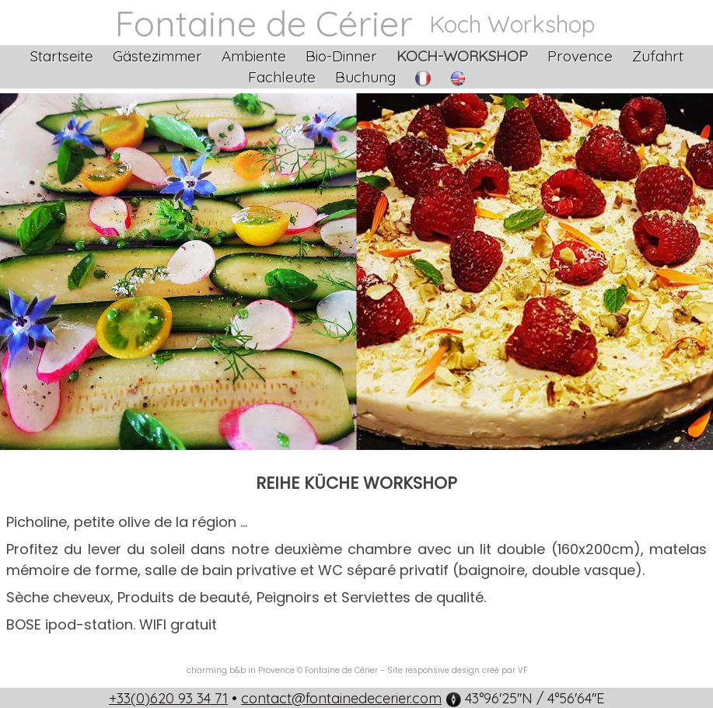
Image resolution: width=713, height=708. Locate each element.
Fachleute (282, 77)
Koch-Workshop (462, 56)
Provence (580, 56)
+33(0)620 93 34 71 (168, 698)
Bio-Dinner (341, 56)
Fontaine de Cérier (264, 23)
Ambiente (254, 56)
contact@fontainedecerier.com (341, 698)
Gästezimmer (157, 56)
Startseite (61, 56)
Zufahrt (657, 56)
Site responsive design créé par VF (457, 670)
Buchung (365, 77)
